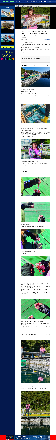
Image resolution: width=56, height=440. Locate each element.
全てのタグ (30, 1)
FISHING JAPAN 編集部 (47, 39)
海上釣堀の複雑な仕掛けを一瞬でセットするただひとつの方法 (31, 58)
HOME (17, 1)
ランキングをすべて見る (7, 47)
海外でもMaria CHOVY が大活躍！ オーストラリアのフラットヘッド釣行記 (7, 31)
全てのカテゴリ (26, 1)
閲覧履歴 (34, 1)
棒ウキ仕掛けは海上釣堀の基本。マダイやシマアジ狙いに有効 (31, 61)
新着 (19, 1)
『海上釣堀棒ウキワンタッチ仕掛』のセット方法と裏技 (30, 59)
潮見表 (36, 1)
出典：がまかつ (48, 29)
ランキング (22, 1)
